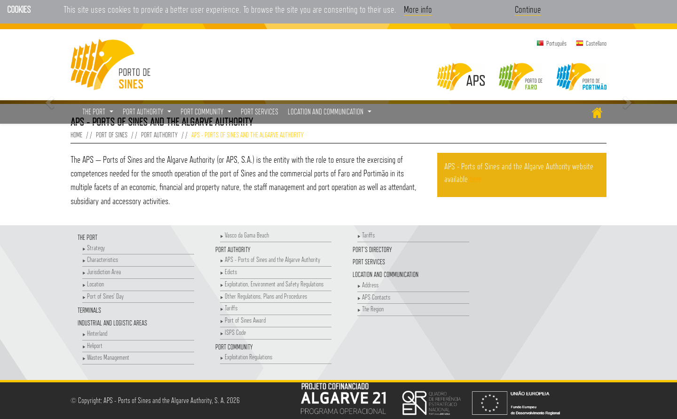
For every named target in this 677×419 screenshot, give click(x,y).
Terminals (89, 310)
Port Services (369, 262)
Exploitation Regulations (246, 357)
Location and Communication (385, 274)
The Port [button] (99, 114)
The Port (87, 237)
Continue (528, 9)
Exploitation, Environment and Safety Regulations (271, 284)
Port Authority (159, 135)
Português (556, 43)
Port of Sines (111, 135)
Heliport (92, 345)
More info (418, 9)
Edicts (228, 272)
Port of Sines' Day (103, 296)
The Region (370, 309)
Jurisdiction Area (101, 272)
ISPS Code (233, 332)
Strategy (93, 248)
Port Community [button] (207, 114)
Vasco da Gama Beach (244, 235)
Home (76, 135)
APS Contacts (373, 297)
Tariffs (228, 308)
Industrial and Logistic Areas (112, 323)
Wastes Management (105, 357)
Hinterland (94, 333)
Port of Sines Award (243, 320)
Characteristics (100, 259)
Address (367, 285)
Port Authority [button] (148, 114)
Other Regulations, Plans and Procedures (263, 296)
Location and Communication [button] (331, 114)
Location (93, 284)
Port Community (233, 347)
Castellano (596, 43)
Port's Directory (372, 249)
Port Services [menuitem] (259, 111)
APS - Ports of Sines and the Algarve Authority (270, 259)
